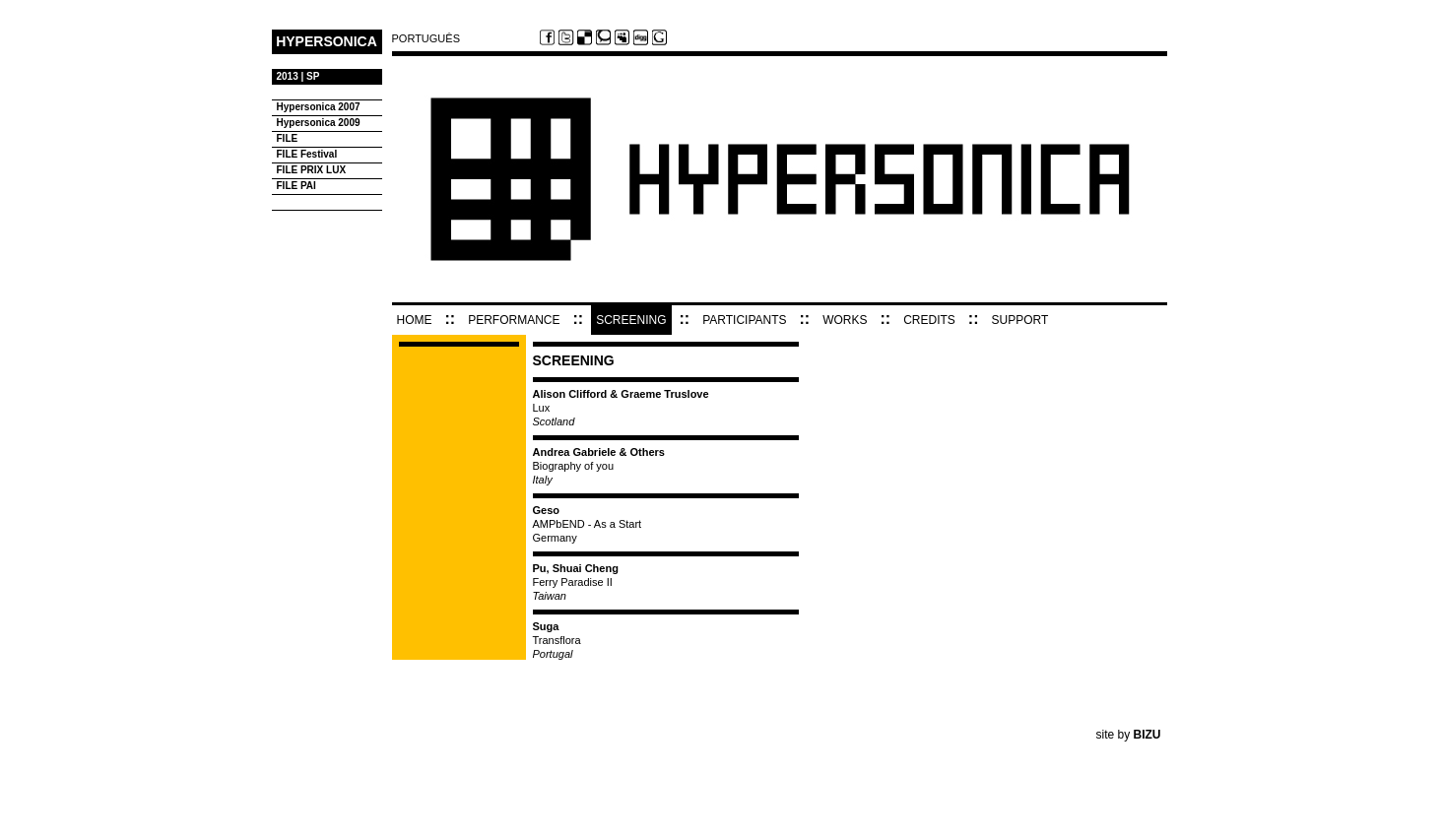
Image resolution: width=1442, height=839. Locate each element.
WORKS (844, 320)
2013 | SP (298, 76)
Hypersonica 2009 (318, 122)
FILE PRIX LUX (312, 169)
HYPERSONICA (326, 40)
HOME (414, 320)
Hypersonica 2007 (318, 106)
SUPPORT (1020, 320)
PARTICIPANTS (744, 320)
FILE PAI (296, 185)
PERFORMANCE (513, 320)
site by (1127, 735)
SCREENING (631, 320)
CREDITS (929, 320)
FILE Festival (307, 154)
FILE (287, 138)
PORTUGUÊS (426, 38)
